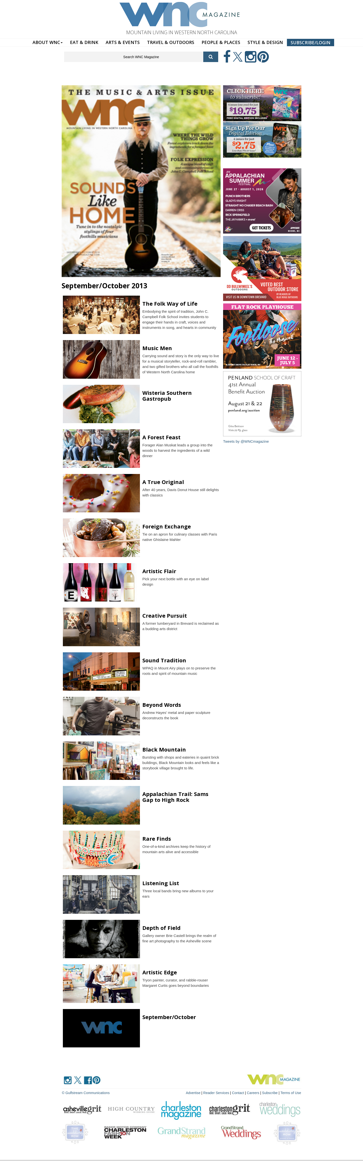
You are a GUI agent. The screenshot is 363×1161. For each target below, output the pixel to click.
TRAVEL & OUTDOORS (170, 42)
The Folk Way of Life (169, 303)
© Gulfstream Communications (85, 1093)
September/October (169, 1017)
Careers (254, 1093)
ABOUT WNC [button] (48, 42)
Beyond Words (161, 704)
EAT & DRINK (84, 42)
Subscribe (271, 1093)
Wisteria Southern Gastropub (167, 395)
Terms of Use (291, 1093)
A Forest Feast (161, 437)
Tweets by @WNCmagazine (246, 441)
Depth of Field (161, 927)
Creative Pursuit (164, 615)
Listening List (160, 883)
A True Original (163, 481)
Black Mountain (164, 749)
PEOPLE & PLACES (221, 42)
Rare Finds (156, 838)
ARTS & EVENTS (123, 42)
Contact (239, 1093)
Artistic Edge (159, 972)
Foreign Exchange (166, 526)
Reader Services (218, 1093)
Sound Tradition (164, 660)
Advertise (195, 1093)
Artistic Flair (159, 571)
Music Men (157, 348)
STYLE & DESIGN (265, 42)
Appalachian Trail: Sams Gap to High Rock (175, 796)
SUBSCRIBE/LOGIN (310, 42)
